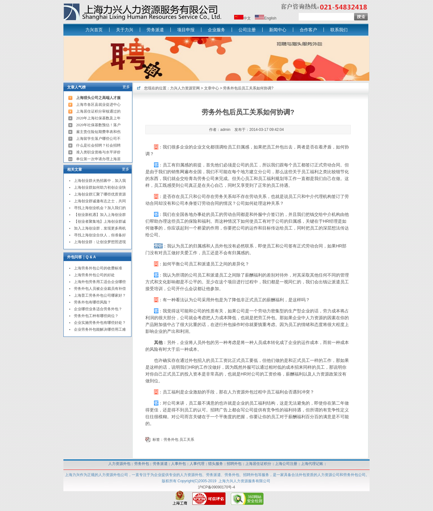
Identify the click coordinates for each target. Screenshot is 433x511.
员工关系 (186, 439)
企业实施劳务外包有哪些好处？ (100, 322)
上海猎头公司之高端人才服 (98, 98)
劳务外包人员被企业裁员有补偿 (100, 288)
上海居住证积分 (258, 464)
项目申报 (186, 29)
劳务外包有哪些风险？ (92, 302)
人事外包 (178, 464)
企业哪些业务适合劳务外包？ (98, 309)
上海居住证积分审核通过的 (98, 111)
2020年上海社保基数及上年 (98, 118)
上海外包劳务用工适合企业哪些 (100, 282)
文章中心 (211, 88)
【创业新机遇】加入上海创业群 (100, 215)
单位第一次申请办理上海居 (98, 159)
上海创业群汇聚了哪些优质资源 (100, 194)
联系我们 (339, 29)
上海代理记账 (312, 464)
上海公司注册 (286, 464)
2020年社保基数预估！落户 (98, 125)
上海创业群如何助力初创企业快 (100, 187)
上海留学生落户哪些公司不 (98, 138)
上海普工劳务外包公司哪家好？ (100, 295)
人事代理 (197, 464)
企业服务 (216, 29)
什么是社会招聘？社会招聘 (98, 145)
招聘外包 (234, 464)
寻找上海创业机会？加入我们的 (100, 208)
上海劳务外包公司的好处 (94, 275)
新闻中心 (277, 29)
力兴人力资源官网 (185, 88)
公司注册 (247, 29)
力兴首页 (94, 29)
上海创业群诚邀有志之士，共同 (100, 201)
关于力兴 (124, 29)
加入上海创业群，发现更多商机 (100, 228)
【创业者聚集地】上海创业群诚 (100, 221)
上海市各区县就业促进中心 (98, 104)
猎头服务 (215, 464)
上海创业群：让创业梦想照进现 (100, 242)
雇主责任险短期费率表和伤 (98, 132)
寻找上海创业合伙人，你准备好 (100, 235)
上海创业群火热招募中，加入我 (100, 180)
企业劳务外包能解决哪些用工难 (100, 329)
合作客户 (308, 29)
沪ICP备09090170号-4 (216, 487)
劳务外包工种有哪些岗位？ (96, 316)
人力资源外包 (119, 464)
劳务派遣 (155, 29)
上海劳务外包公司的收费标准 (98, 268)
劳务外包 (171, 439)
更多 (126, 87)
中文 (247, 18)
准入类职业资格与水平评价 (98, 152)
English (270, 18)
